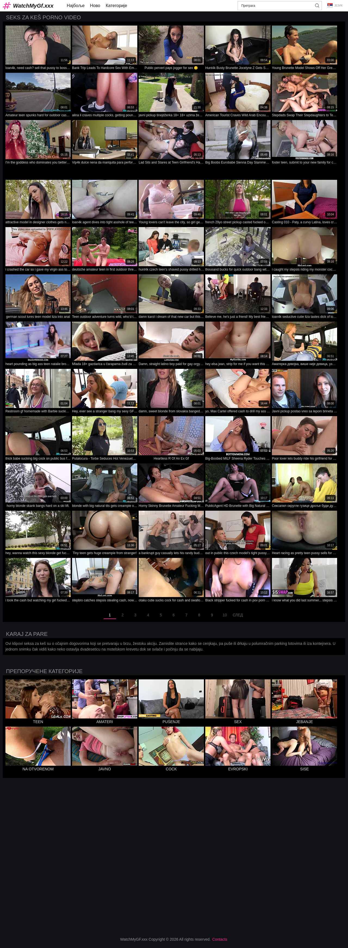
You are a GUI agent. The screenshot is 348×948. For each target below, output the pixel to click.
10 (225, 615)
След (238, 615)
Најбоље (76, 5)
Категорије (116, 5)
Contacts (219, 939)
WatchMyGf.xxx (33, 6)
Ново (95, 5)
